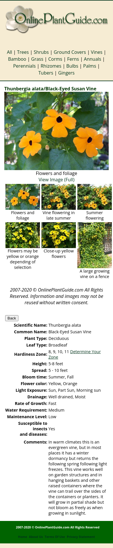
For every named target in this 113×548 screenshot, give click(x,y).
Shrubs (41, 52)
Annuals (92, 59)
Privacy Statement (81, 537)
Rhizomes (51, 66)
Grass (37, 59)
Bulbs (72, 66)
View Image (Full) (56, 179)
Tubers (46, 73)
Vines (96, 52)
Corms (55, 59)
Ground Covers (70, 52)
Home (22, 537)
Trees (23, 52)
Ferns (73, 59)
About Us (36, 537)
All (9, 52)
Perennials (24, 66)
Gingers (66, 73)
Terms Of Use (55, 537)
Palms (89, 66)
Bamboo (17, 59)
